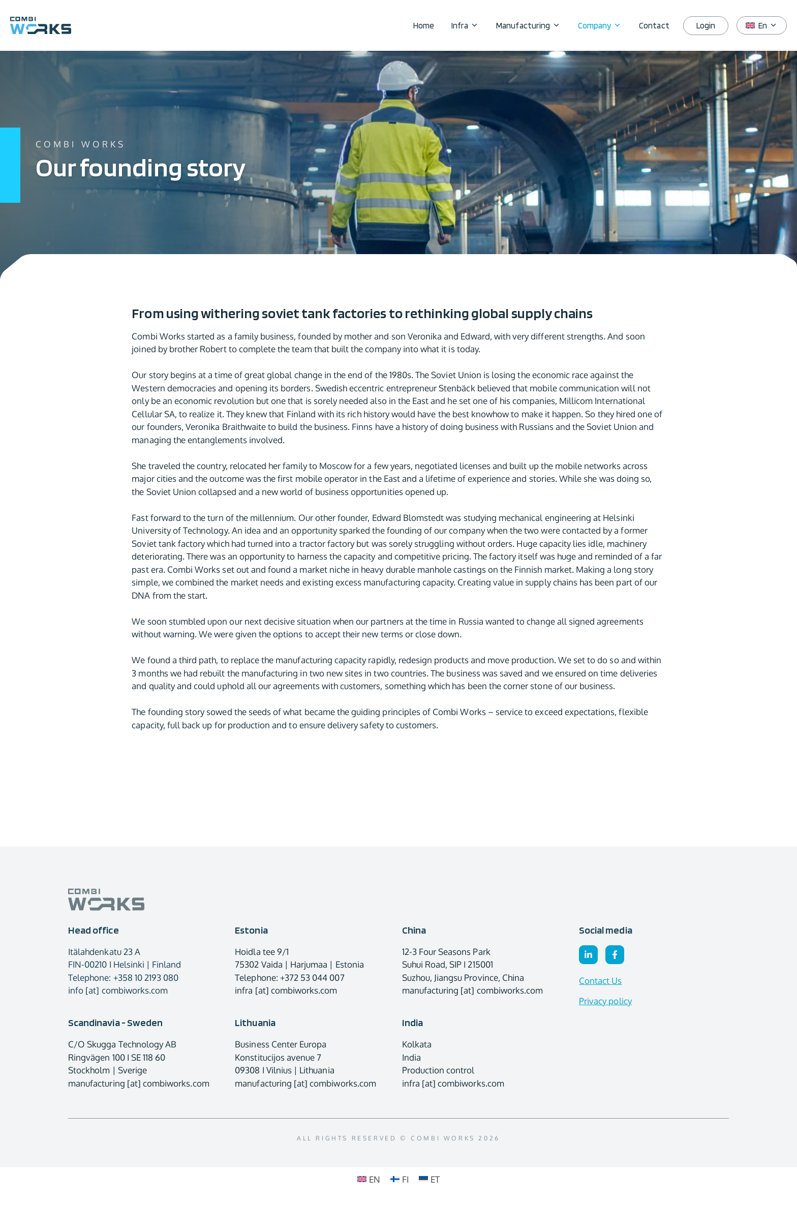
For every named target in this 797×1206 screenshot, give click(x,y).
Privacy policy (605, 1001)
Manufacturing (532, 25)
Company (604, 25)
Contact (654, 25)
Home (423, 25)
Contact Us (600, 980)
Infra (469, 25)
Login (705, 25)
